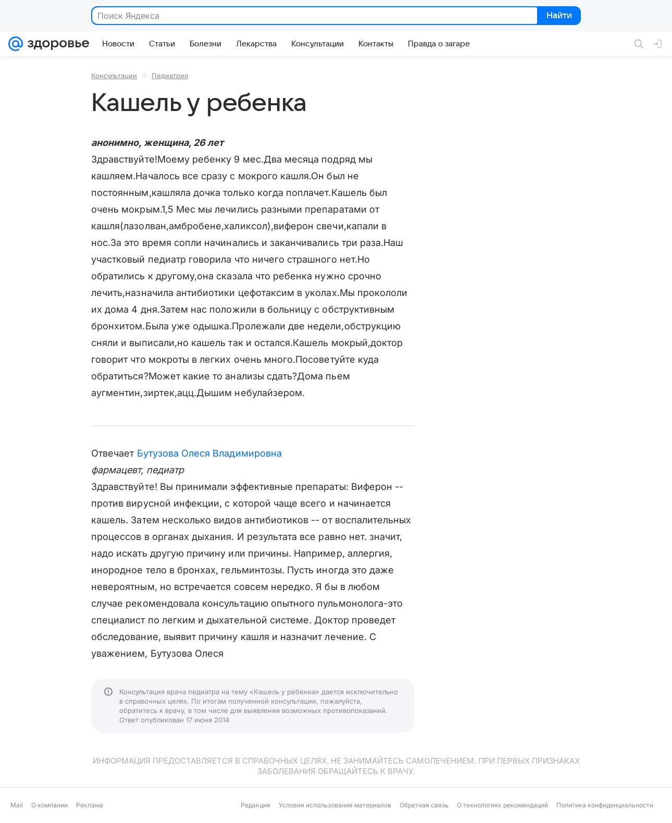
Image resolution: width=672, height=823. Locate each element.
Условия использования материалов (335, 805)
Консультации (114, 75)
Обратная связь (424, 805)
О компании (49, 805)
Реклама (89, 805)
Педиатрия (170, 75)
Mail (16, 805)
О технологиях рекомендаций (502, 805)
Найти (558, 16)
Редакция (255, 805)
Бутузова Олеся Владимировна (209, 453)
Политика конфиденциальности (604, 805)
